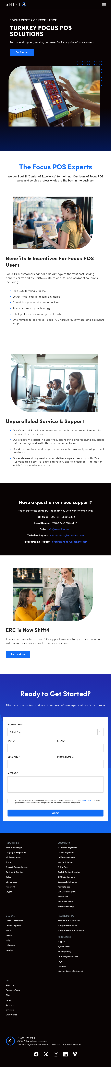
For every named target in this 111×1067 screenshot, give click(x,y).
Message (13, 773)
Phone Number (65, 757)
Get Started (25, 52)
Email (61, 741)
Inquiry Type (15, 725)
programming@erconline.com (69, 542)
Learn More (20, 654)
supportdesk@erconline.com (67, 535)
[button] (104, 4)
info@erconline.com (59, 529)
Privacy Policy (87, 800)
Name (11, 741)
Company (14, 757)
